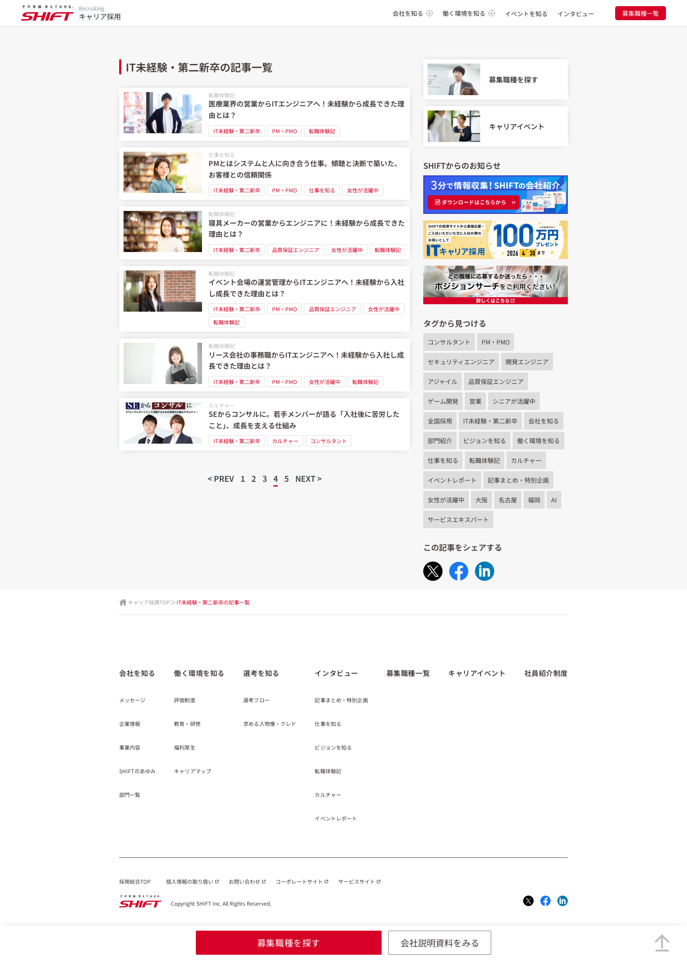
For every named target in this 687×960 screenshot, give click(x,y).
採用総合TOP (135, 881)
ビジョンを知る (484, 440)
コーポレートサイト (299, 881)
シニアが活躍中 (513, 401)
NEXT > (308, 478)
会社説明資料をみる (439, 942)
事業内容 (129, 748)
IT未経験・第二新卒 (236, 131)
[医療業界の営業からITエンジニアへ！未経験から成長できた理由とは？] (264, 114)
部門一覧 (129, 795)
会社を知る (413, 13)
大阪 (481, 499)
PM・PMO (284, 131)
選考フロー (256, 700)
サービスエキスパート (458, 519)
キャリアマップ (192, 771)
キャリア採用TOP (149, 602)
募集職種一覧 (640, 13)
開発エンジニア (527, 361)
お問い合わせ (244, 881)
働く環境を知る (469, 13)
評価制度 (184, 700)
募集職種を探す (288, 942)
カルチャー (222, 405)
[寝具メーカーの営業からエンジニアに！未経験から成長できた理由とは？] (264, 233)
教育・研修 (187, 724)
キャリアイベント (477, 673)
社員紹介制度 (546, 673)
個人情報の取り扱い (189, 881)
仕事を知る (222, 154)
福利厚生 (184, 748)
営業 (475, 401)
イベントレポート (452, 480)
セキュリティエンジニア (461, 361)
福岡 (534, 499)
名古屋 (508, 499)
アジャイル (442, 381)
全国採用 (440, 420)
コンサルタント (328, 440)
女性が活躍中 (363, 190)
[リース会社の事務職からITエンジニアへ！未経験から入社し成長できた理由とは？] (264, 364)
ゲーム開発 (443, 401)
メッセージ (132, 700)
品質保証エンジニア (295, 249)
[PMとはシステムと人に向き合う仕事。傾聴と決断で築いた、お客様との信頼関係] (264, 173)
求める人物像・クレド (269, 724)
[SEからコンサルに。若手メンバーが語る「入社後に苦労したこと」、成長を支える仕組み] (264, 424)
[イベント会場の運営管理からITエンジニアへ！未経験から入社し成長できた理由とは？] (264, 299)
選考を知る (261, 673)
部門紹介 (440, 440)
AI (554, 499)
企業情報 (129, 724)
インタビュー (575, 13)
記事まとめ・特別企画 (518, 480)
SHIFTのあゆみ (137, 771)
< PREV (221, 478)
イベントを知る (526, 13)
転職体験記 (222, 95)
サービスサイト (356, 881)
